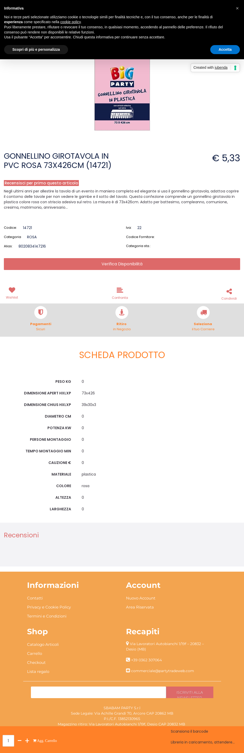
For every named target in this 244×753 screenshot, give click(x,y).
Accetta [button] (225, 49)
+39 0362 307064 (146, 660)
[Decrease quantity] (19, 741)
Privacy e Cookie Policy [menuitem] (49, 607)
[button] (122, 84)
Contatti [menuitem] (35, 598)
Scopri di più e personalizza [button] (36, 49)
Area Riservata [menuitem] (140, 607)
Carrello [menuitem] (34, 653)
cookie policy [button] (70, 22)
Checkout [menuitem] (36, 662)
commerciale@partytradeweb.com (162, 671)
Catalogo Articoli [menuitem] (43, 644)
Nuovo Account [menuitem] (140, 598)
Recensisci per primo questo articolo (41, 183)
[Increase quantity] (27, 741)
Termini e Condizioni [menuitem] (46, 616)
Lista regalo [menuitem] (38, 671)
